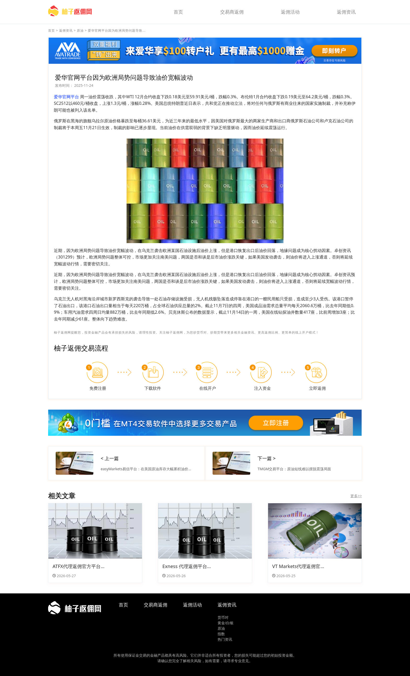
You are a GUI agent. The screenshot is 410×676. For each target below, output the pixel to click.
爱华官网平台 (66, 97)
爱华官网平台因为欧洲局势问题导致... (117, 30)
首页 (178, 12)
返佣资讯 (346, 12)
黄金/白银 (226, 622)
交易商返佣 (232, 12)
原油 (80, 30)
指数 (221, 633)
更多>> (356, 495)
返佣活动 (290, 12)
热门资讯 (225, 639)
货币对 (223, 617)
